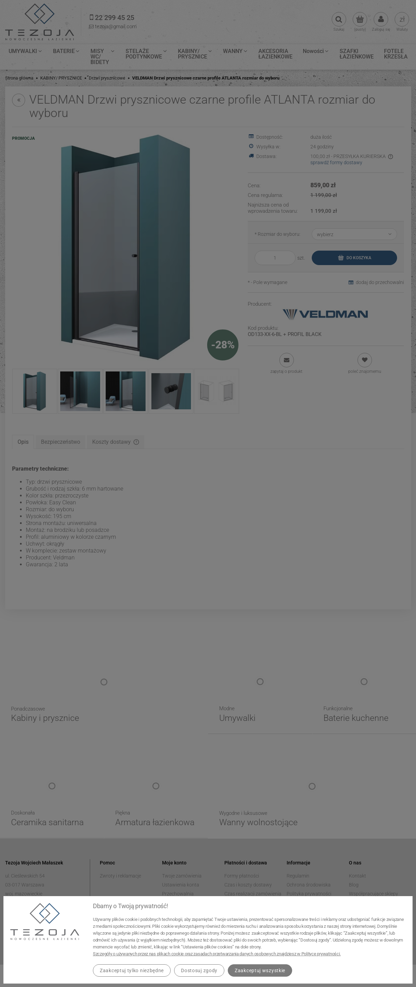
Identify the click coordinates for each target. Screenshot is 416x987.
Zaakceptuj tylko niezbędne (132, 970)
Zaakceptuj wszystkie (260, 970)
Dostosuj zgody (199, 970)
